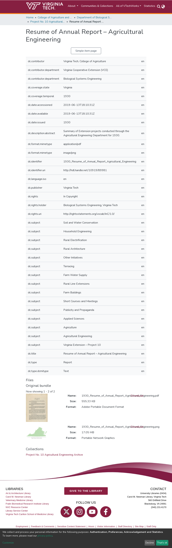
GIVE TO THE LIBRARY (86, 490)
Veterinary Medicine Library (19, 500)
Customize (8, 542)
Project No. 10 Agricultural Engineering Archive (47, 22)
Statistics (149, 6)
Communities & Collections (97, 6)
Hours (91, 526)
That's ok (162, 542)
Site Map (139, 526)
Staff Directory (125, 526)
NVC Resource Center (17, 507)
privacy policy (45, 535)
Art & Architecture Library (18, 493)
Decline (149, 542)
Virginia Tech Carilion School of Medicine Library (29, 514)
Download (137, 396)
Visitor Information (106, 526)
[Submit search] (159, 7)
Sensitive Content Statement (71, 526)
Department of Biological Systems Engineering (94, 17)
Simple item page (86, 51)
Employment (22, 526)
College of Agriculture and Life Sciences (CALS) (55, 17)
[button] (163, 7)
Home (30, 17)
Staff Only (151, 526)
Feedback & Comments (42, 526)
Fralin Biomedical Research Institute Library (27, 503)
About (72, 6)
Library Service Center (17, 511)
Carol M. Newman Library (18, 496)
